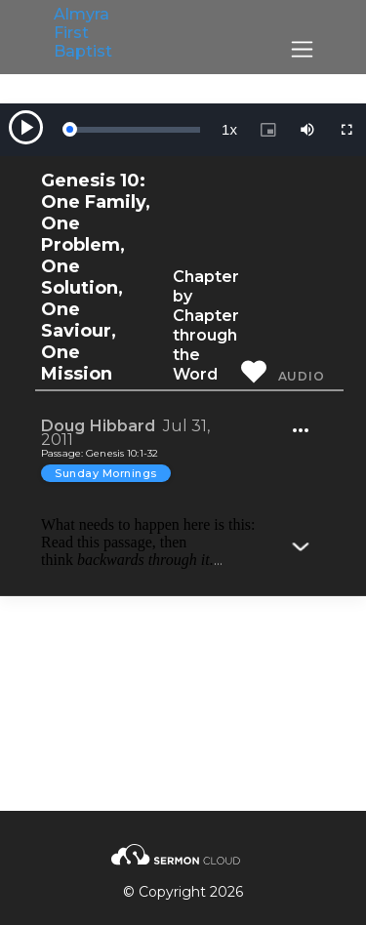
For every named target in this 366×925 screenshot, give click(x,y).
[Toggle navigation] (302, 49)
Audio (301, 376)
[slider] (134, 130)
